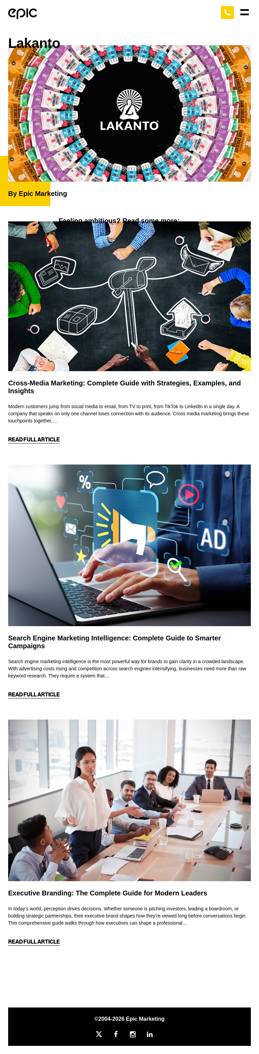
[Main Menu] (244, 12)
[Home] (22, 12)
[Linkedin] (154, 1034)
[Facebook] (121, 1034)
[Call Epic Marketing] (227, 12)
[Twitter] (104, 1034)
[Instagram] (138, 1034)
